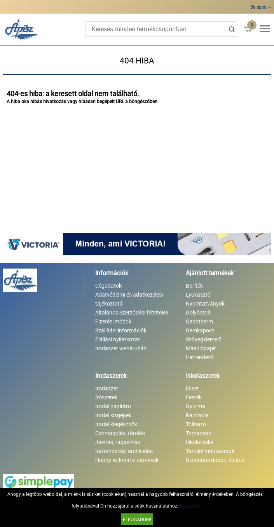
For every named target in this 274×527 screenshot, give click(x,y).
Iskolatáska (200, 442)
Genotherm (199, 321)
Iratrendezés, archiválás (124, 451)
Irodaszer (106, 388)
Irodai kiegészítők (116, 424)
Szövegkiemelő (204, 339)
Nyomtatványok (205, 303)
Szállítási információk (121, 330)
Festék (194, 397)
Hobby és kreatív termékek (127, 460)
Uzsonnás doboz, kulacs (215, 460)
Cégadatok (108, 285)
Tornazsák (198, 433)
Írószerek (106, 397)
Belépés (258, 7)
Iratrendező (200, 357)
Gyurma (195, 406)
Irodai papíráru (113, 406)
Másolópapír (201, 348)
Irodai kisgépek (113, 415)
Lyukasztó (198, 294)
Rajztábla (197, 415)
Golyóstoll (198, 312)
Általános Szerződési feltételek (131, 312)
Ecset (192, 388)
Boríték (194, 285)
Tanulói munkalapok (210, 451)
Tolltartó (196, 424)
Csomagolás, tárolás (120, 433)
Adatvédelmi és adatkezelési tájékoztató (129, 299)
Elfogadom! (137, 519)
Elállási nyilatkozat (117, 339)
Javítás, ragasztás (117, 442)
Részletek (189, 505)
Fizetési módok (113, 321)
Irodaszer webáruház (121, 348)
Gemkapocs (200, 330)
